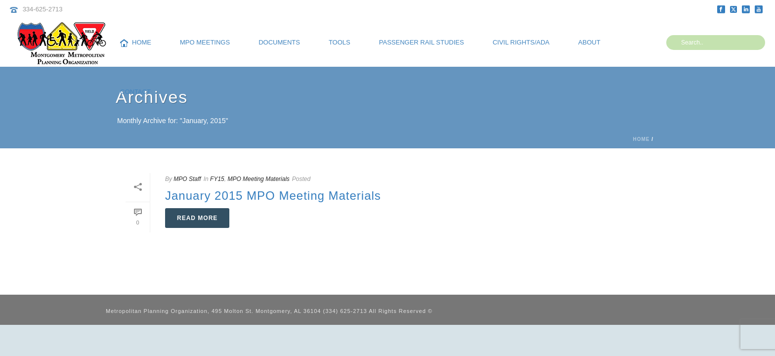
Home (135, 43)
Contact (135, 91)
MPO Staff (187, 179)
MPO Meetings (205, 42)
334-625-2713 (43, 9)
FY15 (217, 179)
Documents (279, 42)
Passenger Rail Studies (421, 42)
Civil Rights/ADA (521, 42)
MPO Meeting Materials (258, 179)
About (589, 42)
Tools (339, 42)
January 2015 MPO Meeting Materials (273, 195)
